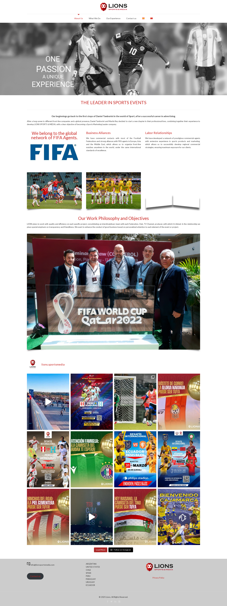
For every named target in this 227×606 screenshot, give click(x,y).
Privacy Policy (158, 578)
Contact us (35, 576)
